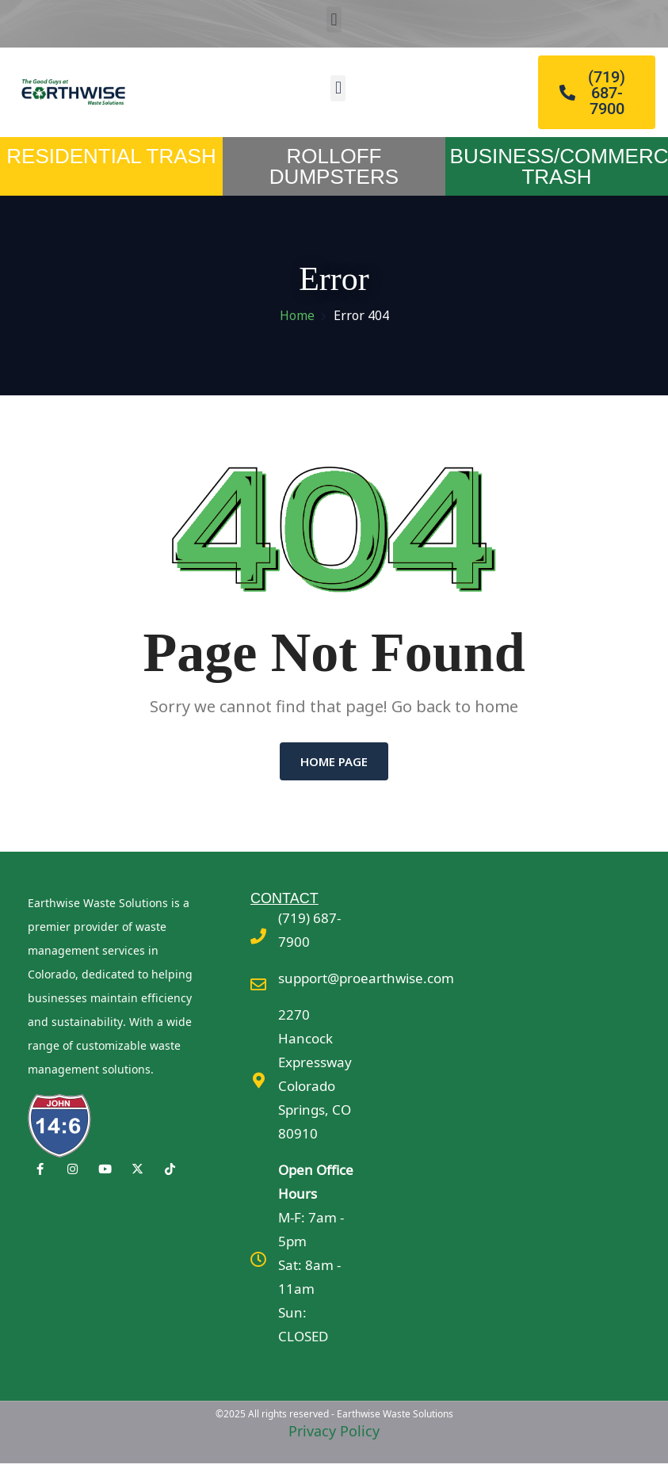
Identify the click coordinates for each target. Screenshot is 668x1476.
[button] (334, 19)
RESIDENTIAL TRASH (111, 156)
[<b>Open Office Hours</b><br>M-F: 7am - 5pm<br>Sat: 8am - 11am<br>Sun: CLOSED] (258, 1260)
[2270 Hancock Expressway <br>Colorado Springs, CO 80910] (258, 1081)
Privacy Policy (334, 1430)
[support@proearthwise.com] (258, 985)
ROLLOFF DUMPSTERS (334, 166)
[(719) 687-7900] (258, 936)
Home (297, 315)
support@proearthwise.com (366, 978)
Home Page (334, 761)
